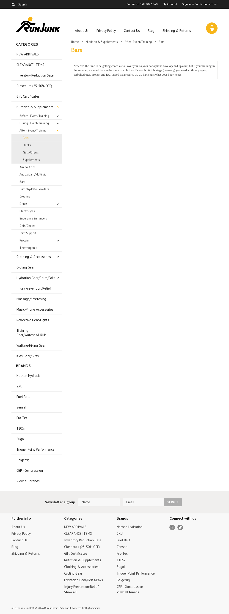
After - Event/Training (33, 130)
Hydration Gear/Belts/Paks (36, 278)
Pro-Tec (22, 418)
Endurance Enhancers (33, 218)
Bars (26, 138)
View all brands (28, 481)
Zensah (22, 407)
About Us (81, 30)
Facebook (172, 527)
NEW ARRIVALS (28, 54)
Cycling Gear (26, 267)
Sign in (186, 4)
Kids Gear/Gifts (28, 356)
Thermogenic (28, 248)
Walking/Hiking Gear (31, 345)
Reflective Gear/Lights (33, 320)
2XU (19, 386)
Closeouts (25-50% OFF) (34, 86)
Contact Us (132, 30)
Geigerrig (23, 460)
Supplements (31, 160)
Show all (70, 592)
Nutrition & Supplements (35, 107)
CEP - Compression (30, 470)
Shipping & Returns (177, 30)
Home (75, 42)
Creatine (24, 196)
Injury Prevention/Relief (34, 288)
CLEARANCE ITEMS (30, 65)
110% (21, 428)
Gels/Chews (31, 152)
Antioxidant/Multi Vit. (33, 174)
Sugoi (21, 439)
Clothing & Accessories (34, 257)
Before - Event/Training (34, 116)
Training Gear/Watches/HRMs (32, 332)
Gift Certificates (28, 96)
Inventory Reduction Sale (35, 75)
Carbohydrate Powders (34, 189)
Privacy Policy (106, 30)
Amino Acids (27, 167)
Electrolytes (27, 211)
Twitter (180, 527)
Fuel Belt (23, 397)
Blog (151, 30)
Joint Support (27, 233)
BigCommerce (92, 608)
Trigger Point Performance (36, 449)
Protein (24, 240)
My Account (170, 4)
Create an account (206, 4)
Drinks (27, 145)
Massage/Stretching (31, 299)
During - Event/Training (34, 123)
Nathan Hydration (29, 375)
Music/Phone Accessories (35, 309)
